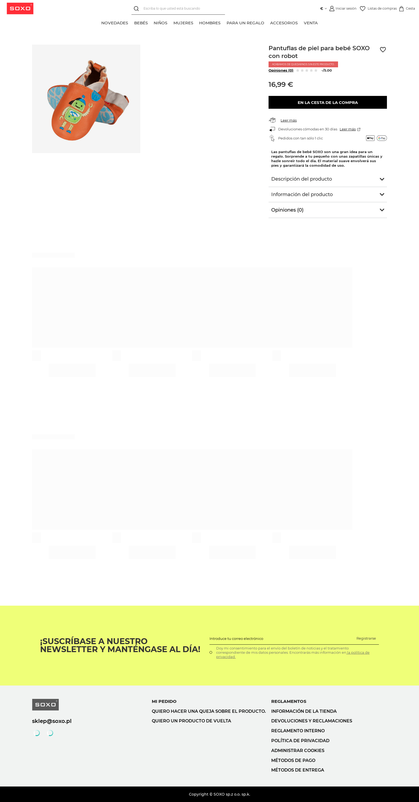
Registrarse (366, 638)
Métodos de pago (293, 760)
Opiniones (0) (281, 70)
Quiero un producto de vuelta (191, 720)
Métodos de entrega (297, 770)
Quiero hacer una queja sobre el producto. (209, 711)
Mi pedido (164, 701)
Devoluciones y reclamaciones (311, 720)
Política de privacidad (300, 740)
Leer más (289, 120)
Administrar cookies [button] (297, 750)
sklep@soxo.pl (52, 721)
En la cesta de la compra (328, 102)
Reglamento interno (298, 730)
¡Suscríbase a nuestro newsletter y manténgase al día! (120, 645)
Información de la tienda (304, 711)
